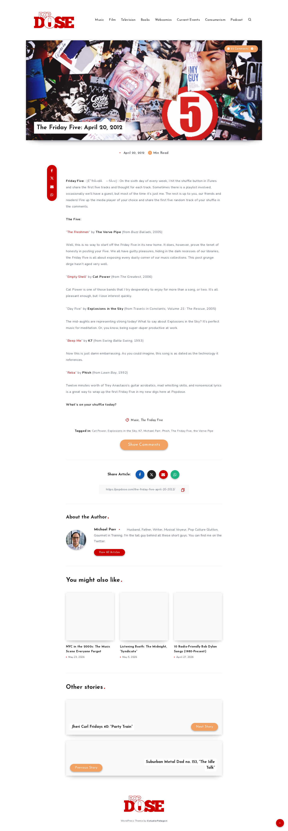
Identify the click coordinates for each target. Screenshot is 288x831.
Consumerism (215, 20)
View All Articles (109, 552)
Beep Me (74, 341)
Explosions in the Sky (122, 431)
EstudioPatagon (157, 820)
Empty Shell (76, 277)
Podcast (237, 20)
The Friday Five (152, 420)
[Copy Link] (144, 489)
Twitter (99, 541)
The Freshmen (78, 232)
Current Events (188, 20)
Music (99, 20)
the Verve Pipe (203, 431)
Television (128, 20)
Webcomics (163, 20)
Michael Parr (152, 431)
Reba (71, 372)
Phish (166, 431)
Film (112, 20)
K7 (140, 431)
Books (145, 20)
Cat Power (99, 431)
